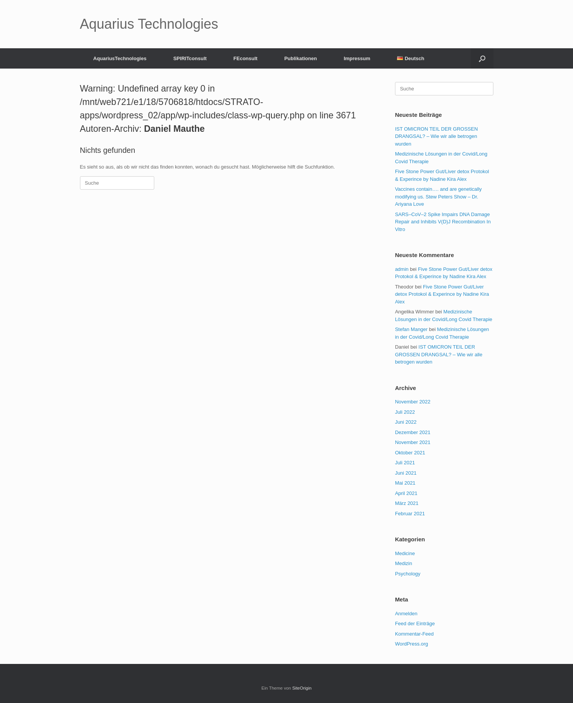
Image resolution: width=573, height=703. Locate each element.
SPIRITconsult (190, 58)
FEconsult (245, 58)
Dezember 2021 (413, 432)
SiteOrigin (302, 688)
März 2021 (406, 503)
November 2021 (413, 442)
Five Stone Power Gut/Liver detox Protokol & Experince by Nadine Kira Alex (442, 294)
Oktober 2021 (410, 453)
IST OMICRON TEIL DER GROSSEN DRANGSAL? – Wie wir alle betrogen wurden (436, 136)
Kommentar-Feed (414, 634)
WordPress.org (411, 644)
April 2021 (406, 493)
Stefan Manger (411, 329)
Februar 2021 (410, 513)
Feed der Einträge (415, 623)
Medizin (403, 563)
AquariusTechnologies (120, 58)
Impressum (357, 58)
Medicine (405, 553)
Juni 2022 (405, 422)
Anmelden (406, 613)
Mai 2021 (405, 483)
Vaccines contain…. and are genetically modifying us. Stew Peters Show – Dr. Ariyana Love (438, 196)
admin (401, 269)
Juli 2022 (405, 412)
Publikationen (300, 58)
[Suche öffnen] (482, 58)
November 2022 (413, 402)
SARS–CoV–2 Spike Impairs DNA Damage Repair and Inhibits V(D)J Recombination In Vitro (443, 221)
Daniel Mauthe (174, 129)
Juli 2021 (405, 462)
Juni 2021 (405, 473)
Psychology (407, 574)
